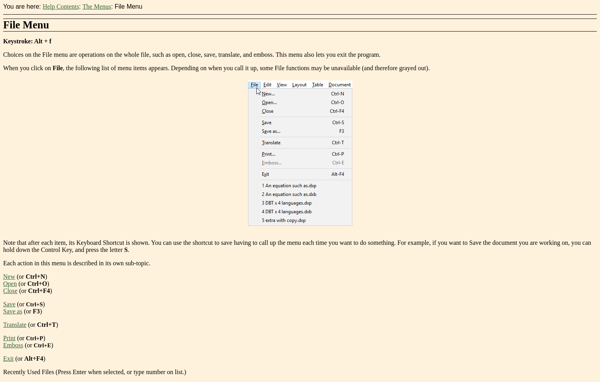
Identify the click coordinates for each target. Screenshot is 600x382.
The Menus (97, 6)
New (9, 276)
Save (9, 304)
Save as (12, 311)
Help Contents (61, 6)
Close (10, 290)
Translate (14, 324)
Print (9, 338)
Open (10, 283)
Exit (8, 358)
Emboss (13, 345)
